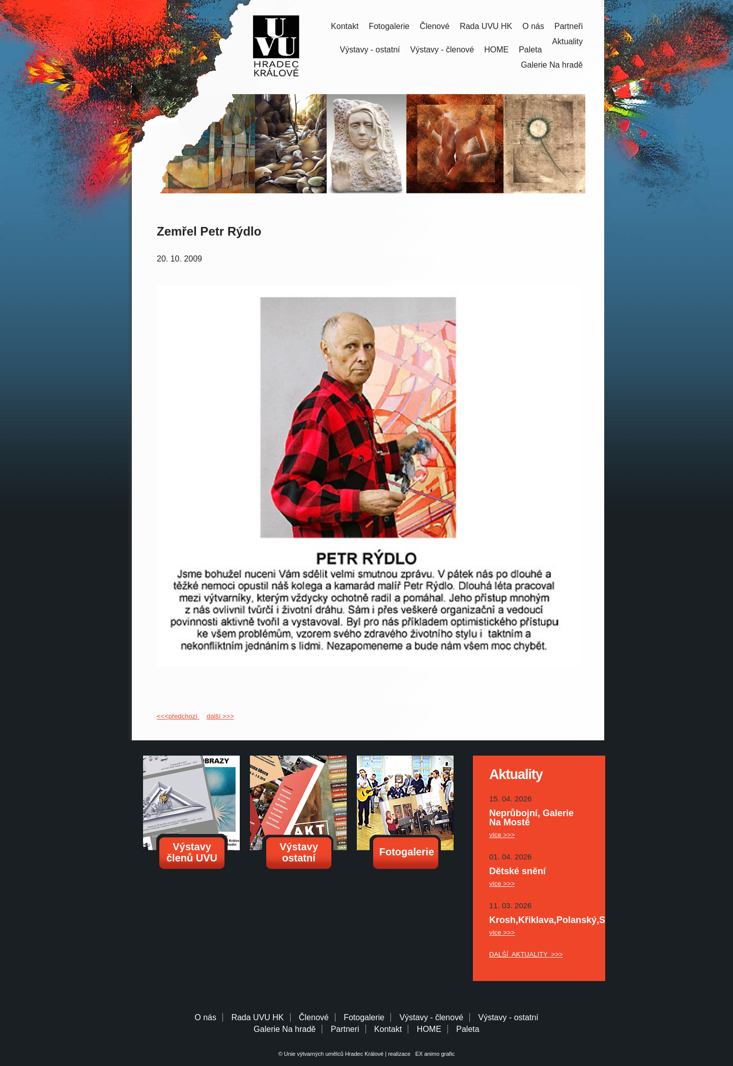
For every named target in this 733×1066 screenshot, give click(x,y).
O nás (533, 26)
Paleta (530, 49)
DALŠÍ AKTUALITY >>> (526, 954)
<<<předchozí (178, 716)
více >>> (502, 835)
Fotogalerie (389, 26)
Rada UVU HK (486, 26)
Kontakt (344, 26)
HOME (496, 49)
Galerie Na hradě (284, 1029)
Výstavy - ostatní (370, 49)
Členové (434, 26)
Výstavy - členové (442, 49)
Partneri (345, 1029)
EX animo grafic (433, 1054)
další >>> (220, 716)
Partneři (568, 26)
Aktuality (567, 41)
